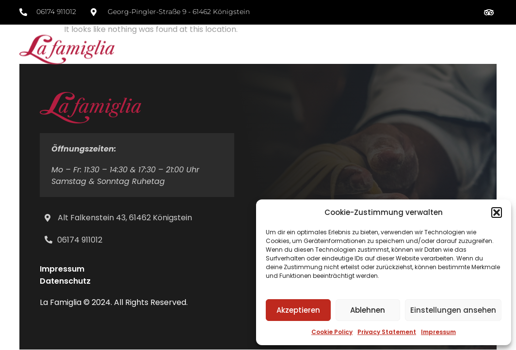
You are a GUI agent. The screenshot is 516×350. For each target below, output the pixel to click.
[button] (496, 212)
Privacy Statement (386, 332)
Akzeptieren (298, 310)
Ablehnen (367, 310)
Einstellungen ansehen (453, 310)
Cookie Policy (332, 332)
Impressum (438, 332)
